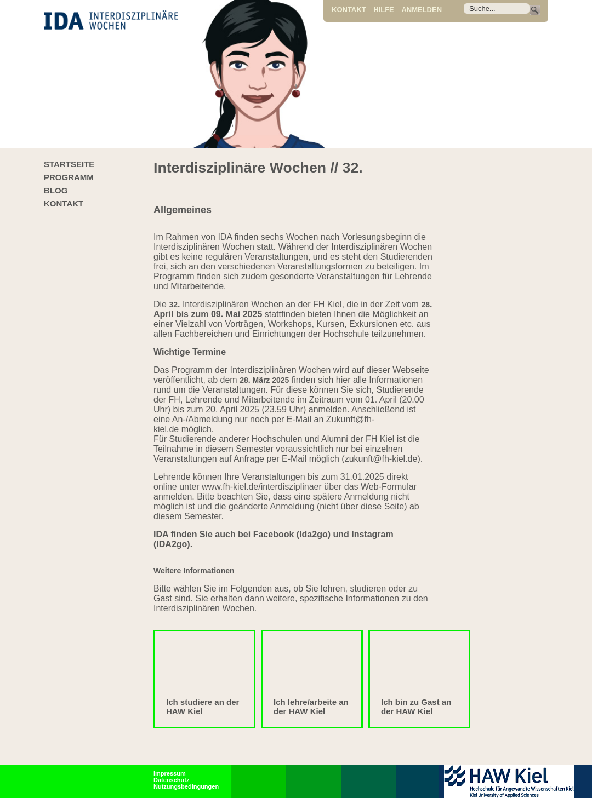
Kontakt (349, 9)
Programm (69, 177)
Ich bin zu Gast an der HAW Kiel (416, 706)
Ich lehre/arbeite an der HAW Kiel (311, 706)
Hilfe (383, 9)
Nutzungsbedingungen (186, 786)
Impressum (169, 773)
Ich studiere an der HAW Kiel (202, 706)
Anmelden (421, 9)
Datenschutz (171, 780)
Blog (55, 190)
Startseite (69, 164)
